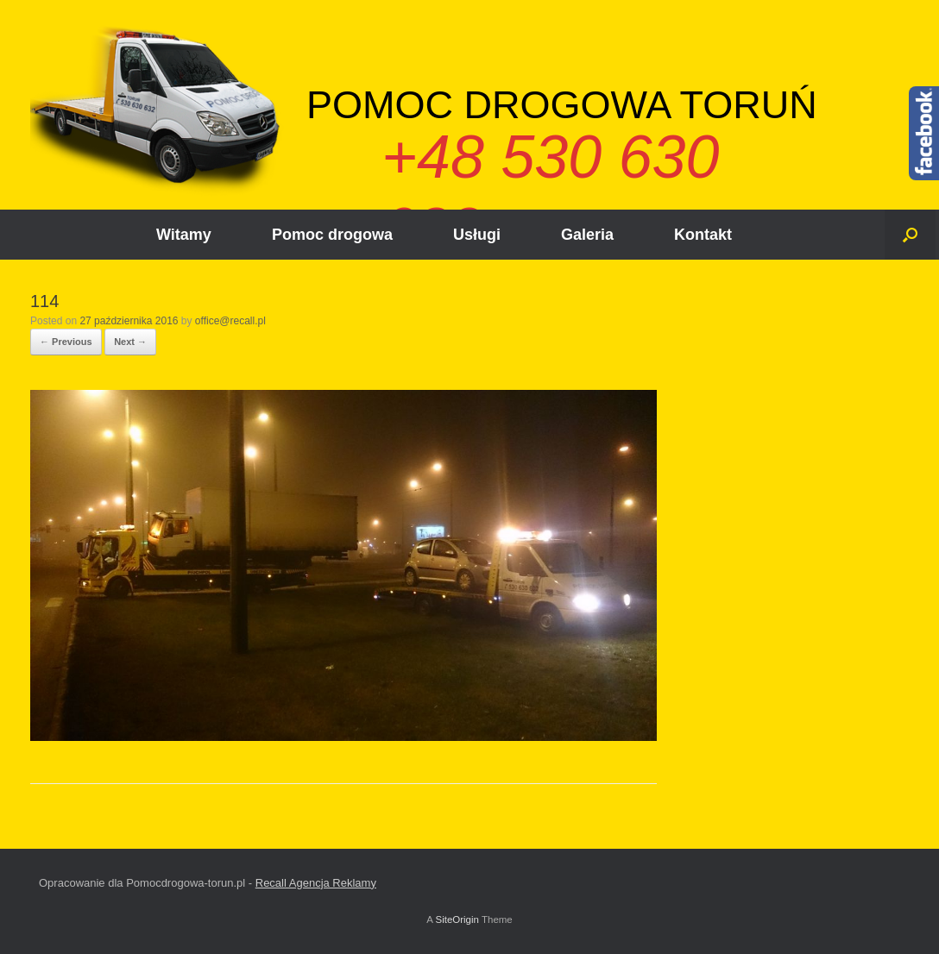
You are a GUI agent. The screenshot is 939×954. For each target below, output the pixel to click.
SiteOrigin (457, 919)
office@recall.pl (230, 321)
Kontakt (703, 234)
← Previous (66, 341)
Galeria (587, 234)
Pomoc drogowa (332, 234)
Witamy (183, 234)
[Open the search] (910, 235)
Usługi (477, 234)
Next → (130, 341)
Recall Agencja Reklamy (315, 882)
